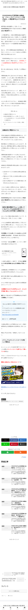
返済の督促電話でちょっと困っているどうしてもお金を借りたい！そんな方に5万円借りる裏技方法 (14, 118)
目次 (12, 111)
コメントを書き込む (14, 591)
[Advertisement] (14, 420)
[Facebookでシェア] (14, 440)
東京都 (4, 399)
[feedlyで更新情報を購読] (7, 452)
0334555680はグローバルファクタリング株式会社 (12, 401)
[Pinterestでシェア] (14, 444)
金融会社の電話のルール (10, 114)
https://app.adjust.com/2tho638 (10, 314)
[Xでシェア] (5, 440)
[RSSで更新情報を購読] (20, 452)
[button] (22, 444)
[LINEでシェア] (5, 444)
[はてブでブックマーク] (22, 440)
